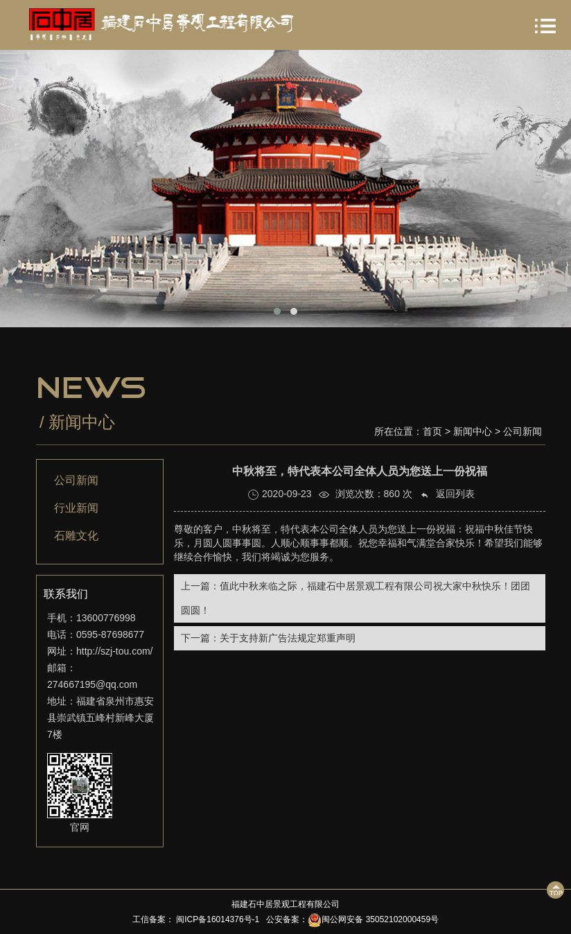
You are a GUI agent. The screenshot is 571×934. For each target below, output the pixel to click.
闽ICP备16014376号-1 (216, 919)
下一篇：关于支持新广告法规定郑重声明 (268, 637)
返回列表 (447, 494)
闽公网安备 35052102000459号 (373, 919)
